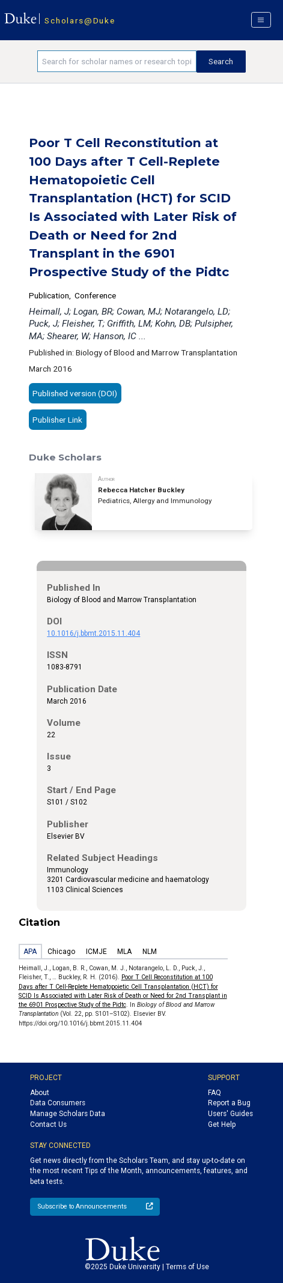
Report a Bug (229, 1103)
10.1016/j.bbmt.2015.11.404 (93, 633)
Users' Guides (230, 1113)
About (39, 1092)
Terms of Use (187, 1267)
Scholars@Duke (79, 20)
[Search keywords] (116, 61)
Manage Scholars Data (67, 1113)
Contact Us (48, 1124)
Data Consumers (57, 1103)
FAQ (214, 1092)
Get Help (222, 1124)
